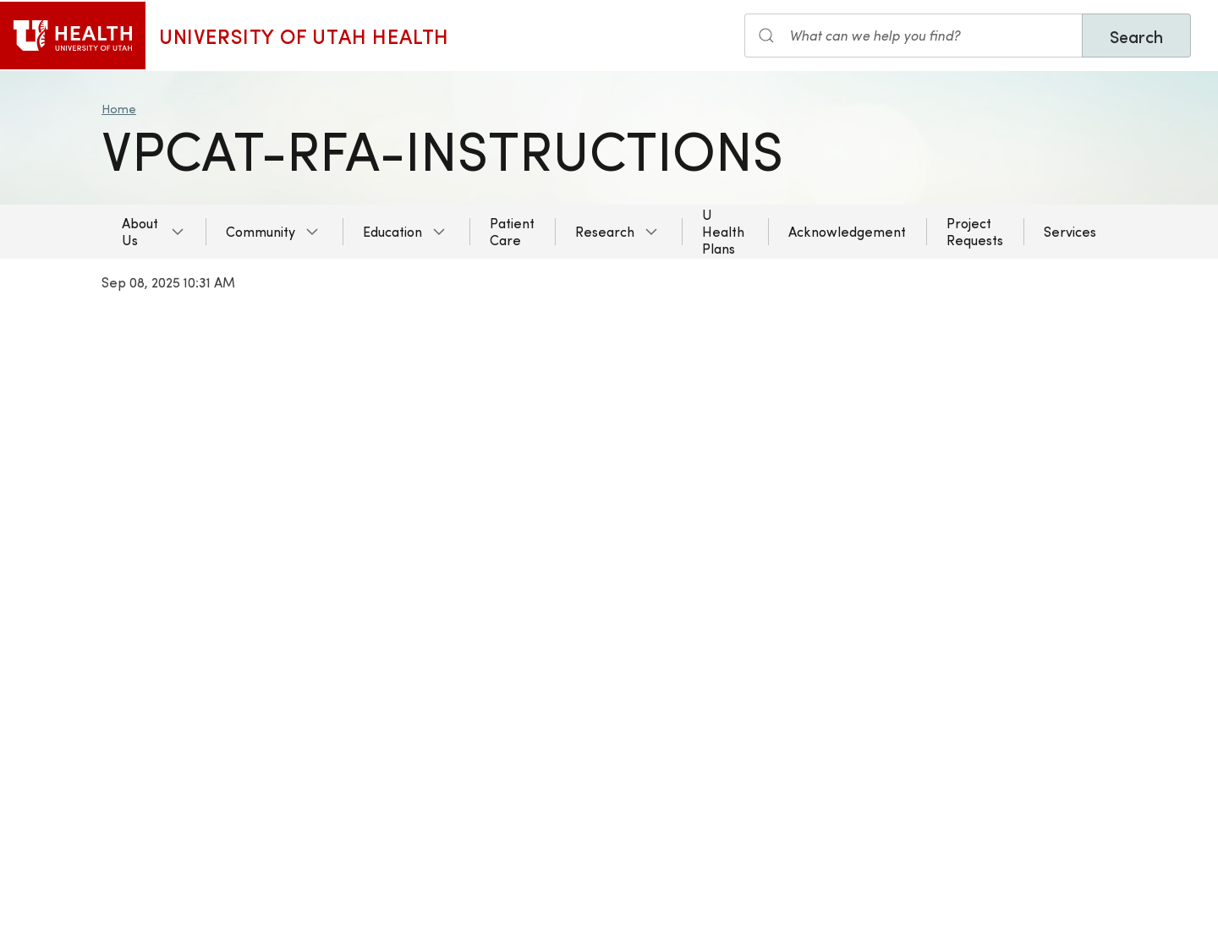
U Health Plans (723, 231)
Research (604, 231)
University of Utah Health (304, 35)
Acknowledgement (847, 231)
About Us (140, 231)
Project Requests (974, 231)
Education (392, 231)
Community (260, 231)
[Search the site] (913, 35)
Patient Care (512, 231)
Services (1070, 231)
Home (119, 109)
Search (1136, 36)
